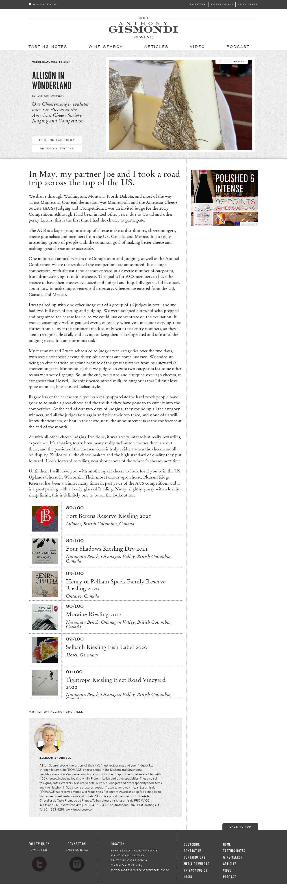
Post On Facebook (57, 139)
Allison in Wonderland (52, 80)
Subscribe (248, 4)
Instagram (222, 4)
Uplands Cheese (43, 477)
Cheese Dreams (231, 61)
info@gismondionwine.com (140, 870)
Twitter (197, 4)
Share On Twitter (57, 148)
